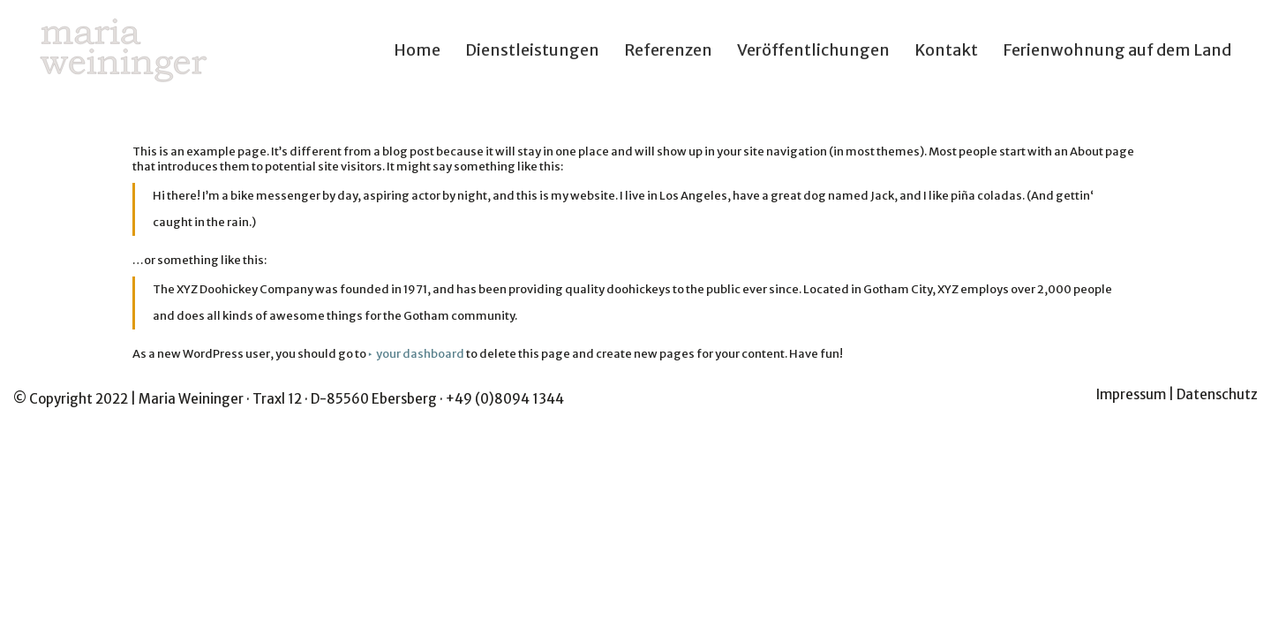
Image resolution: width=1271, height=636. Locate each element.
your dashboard (420, 353)
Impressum (1131, 394)
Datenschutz (1217, 394)
